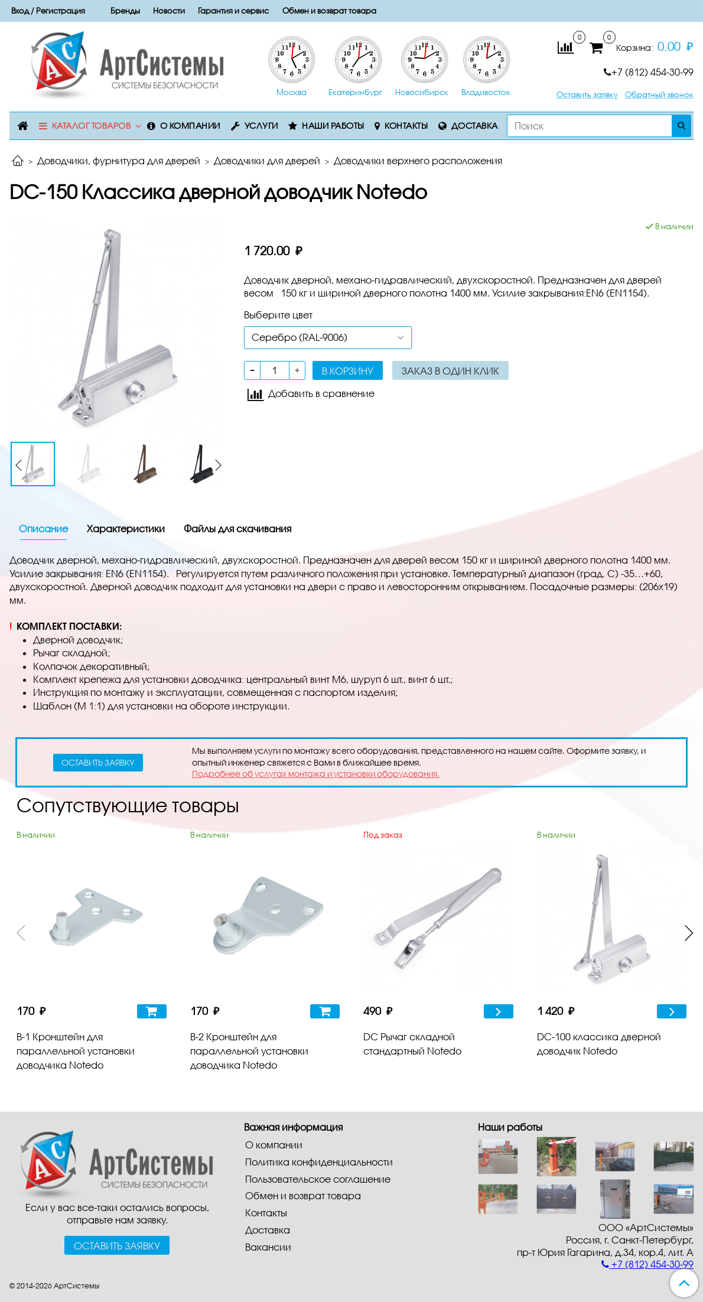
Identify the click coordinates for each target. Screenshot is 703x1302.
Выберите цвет (278, 314)
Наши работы (333, 126)
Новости (169, 10)
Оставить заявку (587, 95)
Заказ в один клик (450, 370)
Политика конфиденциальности (319, 1161)
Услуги (261, 126)
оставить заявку (98, 762)
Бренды (125, 10)
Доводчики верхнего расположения (418, 160)
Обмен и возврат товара (329, 10)
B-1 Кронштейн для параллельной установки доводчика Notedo (76, 1050)
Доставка (474, 126)
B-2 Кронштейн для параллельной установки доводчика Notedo (249, 1050)
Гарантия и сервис (233, 10)
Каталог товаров (91, 126)
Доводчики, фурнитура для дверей (118, 160)
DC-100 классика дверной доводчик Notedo (599, 1043)
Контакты (406, 126)
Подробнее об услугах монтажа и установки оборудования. (316, 774)
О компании (190, 126)
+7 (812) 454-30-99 (649, 71)
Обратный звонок (659, 95)
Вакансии (268, 1246)
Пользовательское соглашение (317, 1178)
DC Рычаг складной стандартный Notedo (412, 1043)
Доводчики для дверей (267, 160)
